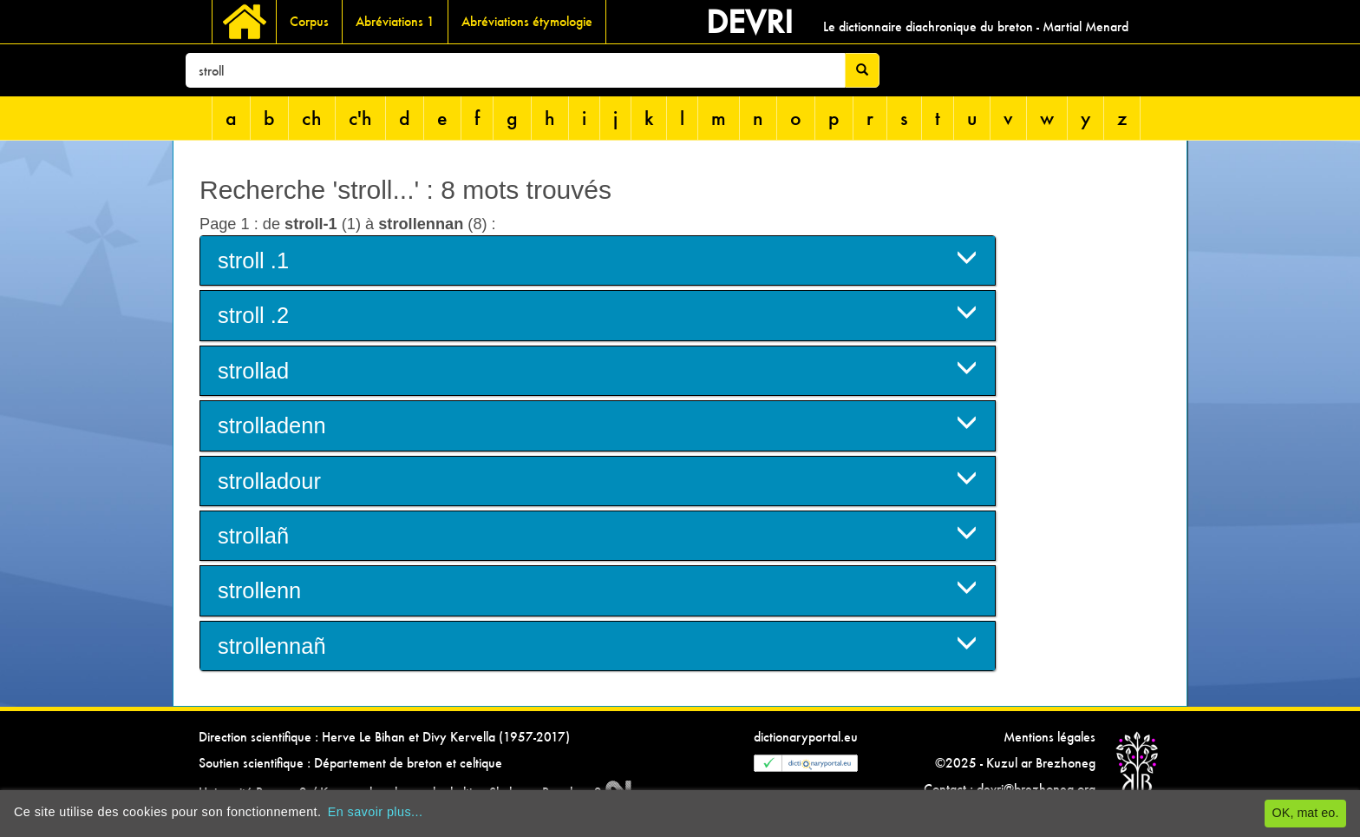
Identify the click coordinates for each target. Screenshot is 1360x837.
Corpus (309, 21)
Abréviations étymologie (526, 21)
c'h (360, 117)
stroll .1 (598, 259)
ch (312, 117)
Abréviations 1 (395, 21)
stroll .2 (598, 313)
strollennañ (598, 644)
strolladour (598, 479)
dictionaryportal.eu (806, 736)
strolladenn (598, 424)
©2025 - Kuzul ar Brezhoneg (1015, 763)
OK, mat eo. (1305, 813)
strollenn (598, 589)
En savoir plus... (375, 812)
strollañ (598, 534)
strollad (598, 369)
